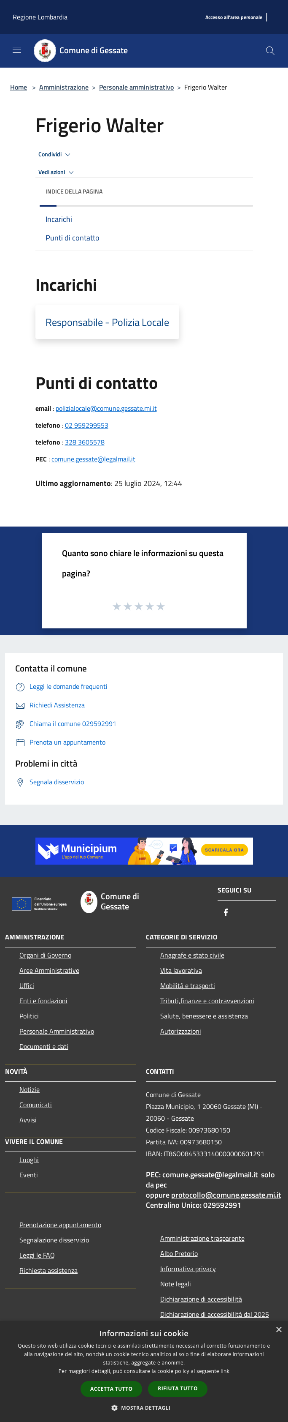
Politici (29, 1016)
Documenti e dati (43, 1046)
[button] (144, 1407)
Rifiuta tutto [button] (178, 1388)
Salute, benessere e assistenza (204, 1016)
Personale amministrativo (136, 87)
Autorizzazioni (180, 1031)
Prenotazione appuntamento (60, 1225)
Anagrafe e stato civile (192, 955)
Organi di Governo (45, 955)
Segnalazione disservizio (54, 1240)
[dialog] (144, 1371)
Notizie (29, 1089)
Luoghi (29, 1160)
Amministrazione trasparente (202, 1238)
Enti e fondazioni (43, 1001)
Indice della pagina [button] (74, 191)
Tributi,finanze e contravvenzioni (207, 1001)
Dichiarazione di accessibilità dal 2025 (214, 1314)
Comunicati (35, 1105)
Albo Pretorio (179, 1253)
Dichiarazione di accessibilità (201, 1299)
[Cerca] (270, 51)
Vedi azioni (57, 172)
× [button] (278, 1330)
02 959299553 (86, 425)
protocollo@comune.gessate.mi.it (226, 1195)
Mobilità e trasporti (187, 985)
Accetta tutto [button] (111, 1388)
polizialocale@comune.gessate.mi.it (106, 408)
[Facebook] (226, 913)
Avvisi (28, 1120)
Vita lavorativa (181, 970)
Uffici (26, 985)
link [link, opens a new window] (225, 1371)
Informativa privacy (188, 1269)
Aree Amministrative (49, 970)
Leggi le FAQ (37, 1255)
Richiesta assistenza (48, 1270)
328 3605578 (85, 442)
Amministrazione (64, 87)
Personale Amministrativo (56, 1031)
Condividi (55, 155)
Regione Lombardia (40, 17)
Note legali (175, 1284)
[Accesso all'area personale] (233, 18)
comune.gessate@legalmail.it (93, 459)
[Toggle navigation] (17, 50)
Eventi (28, 1175)
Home (18, 87)
